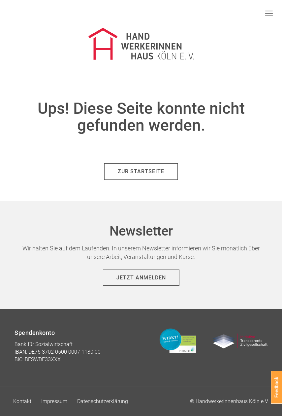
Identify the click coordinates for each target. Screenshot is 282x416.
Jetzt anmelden (141, 277)
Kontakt (22, 401)
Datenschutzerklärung (102, 401)
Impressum (54, 401)
